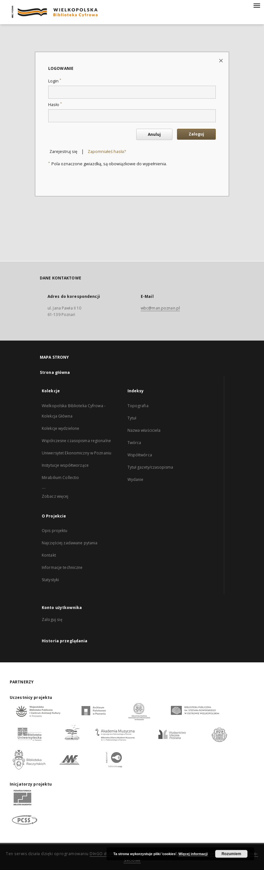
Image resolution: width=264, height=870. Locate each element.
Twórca (134, 442)
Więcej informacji (193, 854)
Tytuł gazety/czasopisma (150, 467)
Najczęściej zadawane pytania (69, 543)
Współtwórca (139, 455)
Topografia (137, 405)
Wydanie (135, 479)
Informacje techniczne (62, 567)
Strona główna (55, 372)
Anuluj (154, 134)
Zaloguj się (52, 619)
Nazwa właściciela (144, 430)
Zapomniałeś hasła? (107, 151)
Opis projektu (55, 530)
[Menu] (256, 5)
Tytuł (132, 418)
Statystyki (50, 579)
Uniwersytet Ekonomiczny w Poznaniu (76, 453)
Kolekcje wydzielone (60, 428)
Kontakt (49, 555)
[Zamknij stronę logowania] (221, 60)
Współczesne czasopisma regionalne (76, 440)
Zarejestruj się (63, 151)
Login (54, 81)
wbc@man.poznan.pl (160, 308)
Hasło (55, 104)
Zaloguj (196, 134)
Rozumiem (231, 854)
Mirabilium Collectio (60, 477)
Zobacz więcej (55, 496)
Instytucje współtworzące (65, 465)
